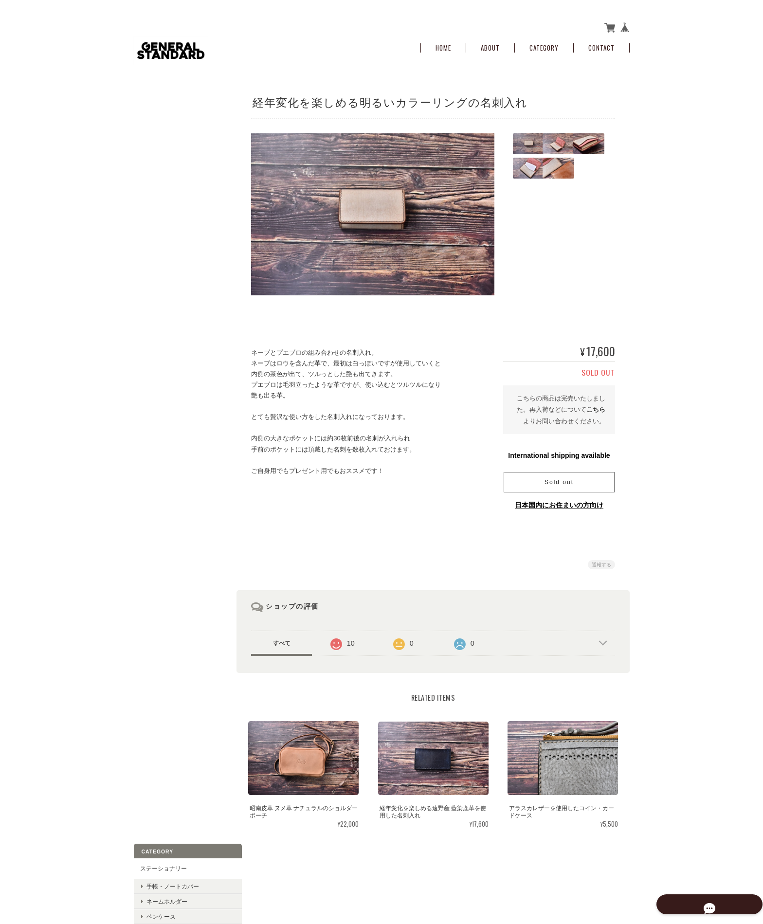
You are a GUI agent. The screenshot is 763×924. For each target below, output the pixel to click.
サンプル (151, 274)
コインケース (163, 206)
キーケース (154, 439)
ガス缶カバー (163, 335)
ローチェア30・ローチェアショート (181, 376)
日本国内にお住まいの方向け (559, 502)
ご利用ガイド (157, 487)
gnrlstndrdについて (456, 875)
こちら (595, 406)
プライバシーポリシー (522, 875)
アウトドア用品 (160, 294)
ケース (155, 241)
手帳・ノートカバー (172, 119)
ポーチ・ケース (160, 223)
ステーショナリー (163, 102)
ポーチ (155, 257)
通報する (601, 561)
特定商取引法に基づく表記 (175, 508)
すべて (285, 640)
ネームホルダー (166, 134)
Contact (601, 45)
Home (443, 45)
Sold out (559, 479)
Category (544, 45)
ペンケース (160, 149)
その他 (148, 419)
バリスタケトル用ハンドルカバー (181, 316)
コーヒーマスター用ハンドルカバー (181, 354)
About (490, 45)
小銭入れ (151, 188)
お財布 (148, 167)
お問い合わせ (157, 528)
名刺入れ (151, 398)
